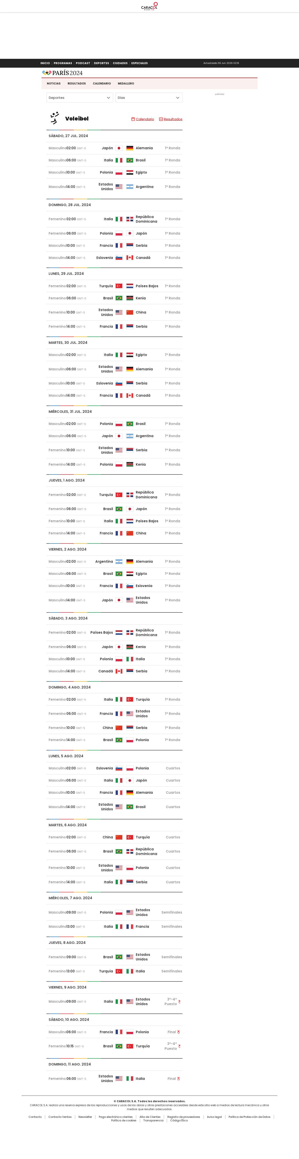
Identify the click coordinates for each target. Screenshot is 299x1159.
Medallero (126, 105)
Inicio (45, 63)
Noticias (54, 105)
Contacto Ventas (60, 1139)
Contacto (35, 1139)
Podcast (83, 63)
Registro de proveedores (183, 1139)
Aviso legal (214, 1139)
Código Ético (179, 1142)
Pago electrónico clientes (116, 1139)
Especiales (139, 63)
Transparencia (153, 1142)
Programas (63, 63)
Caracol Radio (149, 79)
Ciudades (120, 63)
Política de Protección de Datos (249, 1139)
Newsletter (250, 63)
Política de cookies (123, 1142)
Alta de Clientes (150, 1139)
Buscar (257, 63)
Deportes (101, 63)
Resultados (77, 105)
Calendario (102, 105)
